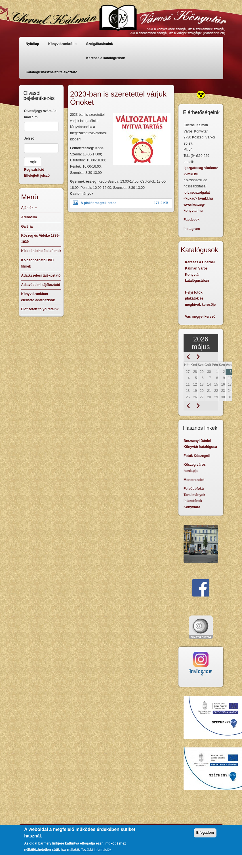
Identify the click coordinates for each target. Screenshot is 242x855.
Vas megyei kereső (200, 317)
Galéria (27, 226)
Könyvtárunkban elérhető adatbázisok (38, 297)
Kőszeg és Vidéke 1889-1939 (40, 239)
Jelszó (29, 138)
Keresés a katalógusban (105, 58)
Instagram (192, 229)
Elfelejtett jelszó (37, 176)
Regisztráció (34, 170)
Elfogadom (205, 833)
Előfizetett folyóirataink (40, 309)
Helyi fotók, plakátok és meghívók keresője (200, 298)
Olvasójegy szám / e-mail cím (41, 114)
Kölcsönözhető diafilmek (41, 251)
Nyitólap (32, 44)
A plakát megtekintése (98, 203)
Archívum (29, 217)
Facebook (191, 220)
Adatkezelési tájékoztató (41, 275)
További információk (96, 850)
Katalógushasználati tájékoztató (51, 72)
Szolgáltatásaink (99, 44)
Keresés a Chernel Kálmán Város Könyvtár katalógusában (200, 271)
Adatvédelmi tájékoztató (40, 285)
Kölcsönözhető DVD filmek (37, 263)
